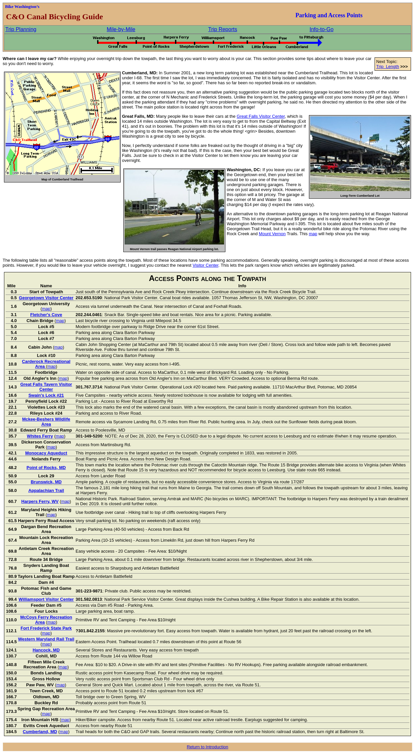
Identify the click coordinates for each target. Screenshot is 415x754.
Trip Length (387, 66)
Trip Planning (20, 29)
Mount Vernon (272, 233)
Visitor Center (205, 265)
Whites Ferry (40, 436)
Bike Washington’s (22, 6)
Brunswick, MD (46, 481)
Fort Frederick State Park (46, 628)
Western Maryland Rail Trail (46, 639)
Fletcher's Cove (46, 314)
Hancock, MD (46, 650)
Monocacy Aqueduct (46, 452)
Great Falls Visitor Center (261, 116)
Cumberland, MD (40, 731)
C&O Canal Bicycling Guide (53, 16)
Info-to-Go (321, 29)
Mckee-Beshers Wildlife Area (46, 422)
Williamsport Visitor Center (46, 599)
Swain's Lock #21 (46, 395)
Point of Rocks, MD (46, 467)
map (313, 233)
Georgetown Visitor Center (46, 297)
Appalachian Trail (46, 490)
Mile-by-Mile (121, 29)
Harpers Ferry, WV (39, 501)
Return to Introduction (207, 746)
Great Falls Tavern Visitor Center (46, 387)
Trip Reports (222, 29)
